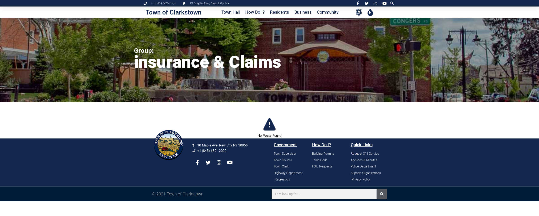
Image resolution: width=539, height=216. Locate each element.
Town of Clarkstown (173, 12)
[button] (392, 3)
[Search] (382, 194)
